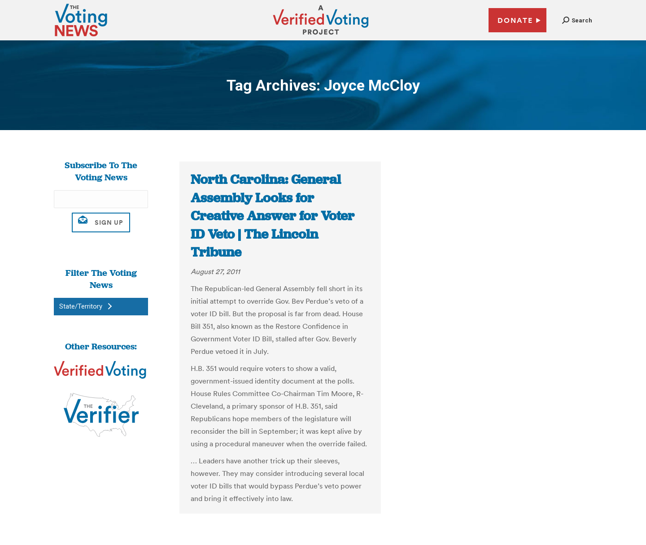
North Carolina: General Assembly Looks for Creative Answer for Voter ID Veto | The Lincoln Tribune (272, 216)
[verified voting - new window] (320, 35)
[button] (577, 20)
